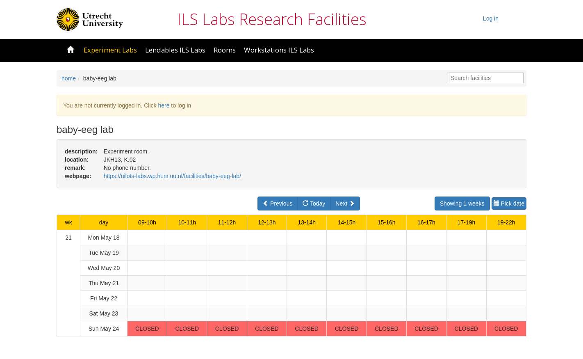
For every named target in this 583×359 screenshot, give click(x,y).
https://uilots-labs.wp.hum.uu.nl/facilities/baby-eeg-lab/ (172, 176)
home (68, 78)
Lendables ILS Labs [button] (175, 50)
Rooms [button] (225, 50)
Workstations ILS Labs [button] (279, 50)
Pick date (509, 203)
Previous (277, 203)
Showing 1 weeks (462, 203)
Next (345, 203)
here (163, 105)
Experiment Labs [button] (110, 50)
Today (314, 203)
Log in (491, 18)
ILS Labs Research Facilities (272, 19)
